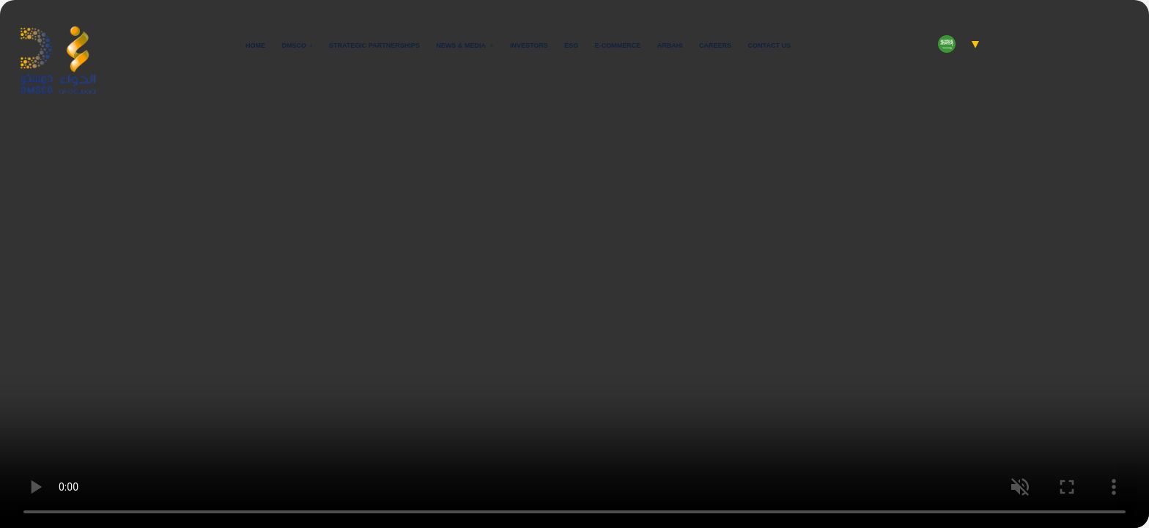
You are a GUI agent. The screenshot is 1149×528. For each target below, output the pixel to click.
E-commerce (618, 45)
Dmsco (293, 45)
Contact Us (769, 45)
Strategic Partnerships (374, 45)
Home (255, 45)
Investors (529, 45)
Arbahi (670, 45)
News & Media (461, 45)
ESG (571, 45)
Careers (715, 45)
